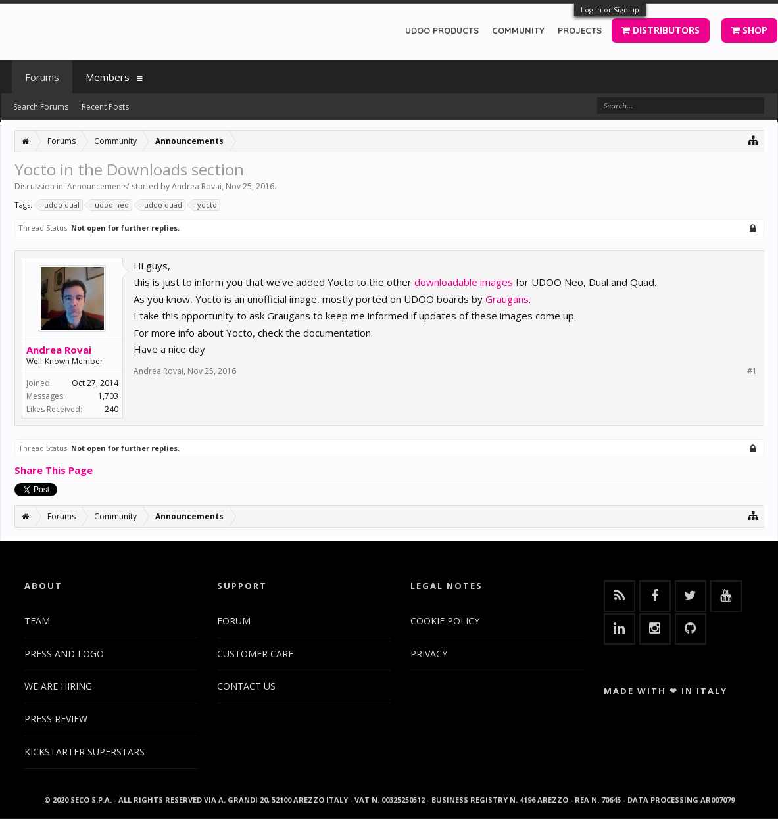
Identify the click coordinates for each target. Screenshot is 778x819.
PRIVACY (428, 653)
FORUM (234, 621)
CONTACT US (246, 686)
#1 (752, 371)
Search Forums (40, 106)
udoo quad (161, 205)
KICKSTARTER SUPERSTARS (84, 751)
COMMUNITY (518, 30)
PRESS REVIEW (55, 719)
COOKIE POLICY (444, 621)
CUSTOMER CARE (255, 653)
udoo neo (110, 205)
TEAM (37, 621)
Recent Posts (105, 106)
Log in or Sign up (610, 9)
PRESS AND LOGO (64, 653)
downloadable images (463, 282)
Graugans (507, 299)
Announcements (97, 186)
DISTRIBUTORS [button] (660, 30)
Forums (42, 76)
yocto (205, 205)
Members (107, 76)
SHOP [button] (749, 30)
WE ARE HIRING (58, 686)
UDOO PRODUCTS (442, 30)
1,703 (108, 396)
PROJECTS (580, 30)
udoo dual (60, 205)
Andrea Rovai (197, 186)
